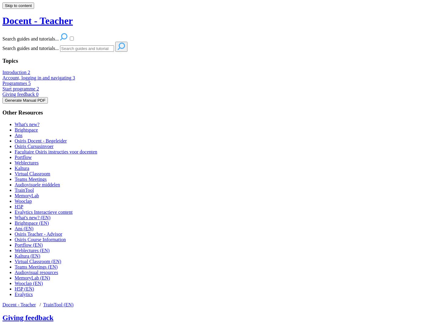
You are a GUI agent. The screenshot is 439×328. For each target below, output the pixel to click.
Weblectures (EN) (32, 250)
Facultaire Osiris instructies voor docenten (56, 151)
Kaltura (22, 168)
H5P (19, 206)
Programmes (16, 83)
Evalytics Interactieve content (44, 212)
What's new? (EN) (33, 217)
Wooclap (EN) (29, 283)
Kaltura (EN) (27, 256)
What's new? (27, 124)
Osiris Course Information (40, 239)
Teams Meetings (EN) (36, 267)
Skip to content (18, 5)
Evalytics (24, 294)
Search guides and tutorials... (30, 48)
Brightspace (26, 129)
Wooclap (23, 201)
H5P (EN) (24, 288)
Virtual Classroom (32, 173)
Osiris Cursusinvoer (34, 146)
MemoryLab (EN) (32, 277)
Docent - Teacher (19, 304)
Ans (19, 135)
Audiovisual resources (36, 272)
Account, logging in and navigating (38, 77)
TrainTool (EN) (58, 304)
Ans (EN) (24, 228)
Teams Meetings (31, 179)
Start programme (20, 88)
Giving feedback (20, 94)
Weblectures (27, 162)
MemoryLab (27, 195)
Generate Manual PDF (25, 100)
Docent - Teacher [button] (37, 20)
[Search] (87, 48)
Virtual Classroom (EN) (38, 261)
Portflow (23, 157)
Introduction (16, 72)
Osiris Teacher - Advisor (38, 234)
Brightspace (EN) (32, 223)
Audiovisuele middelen (37, 184)
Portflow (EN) (29, 245)
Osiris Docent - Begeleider (41, 140)
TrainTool (24, 190)
